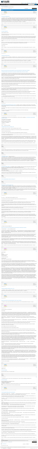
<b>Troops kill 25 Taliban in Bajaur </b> (6, 166)
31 (8, 8)
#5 (36, 103)
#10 (36, 177)
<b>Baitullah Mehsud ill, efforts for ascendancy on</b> (7, 126)
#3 (36, 53)
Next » (10, 8)
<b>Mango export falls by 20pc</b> (5, 55)
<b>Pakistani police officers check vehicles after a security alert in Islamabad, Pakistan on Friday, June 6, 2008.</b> (14, 71)
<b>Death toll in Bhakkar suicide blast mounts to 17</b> (7, 288)
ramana (5, 364)
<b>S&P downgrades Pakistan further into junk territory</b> (8, 392)
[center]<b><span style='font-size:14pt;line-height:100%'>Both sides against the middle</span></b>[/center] (13, 227)
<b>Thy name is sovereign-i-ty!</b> (5, 16)
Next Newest (6, 440)
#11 (36, 183)
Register (9, 4)
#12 (36, 195)
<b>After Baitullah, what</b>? (4, 156)
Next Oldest (3, 440)
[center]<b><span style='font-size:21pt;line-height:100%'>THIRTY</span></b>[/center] (11, 300)
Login (7, 4)
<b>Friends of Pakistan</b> (4, 31)
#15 (36, 286)
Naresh (5, 11)
